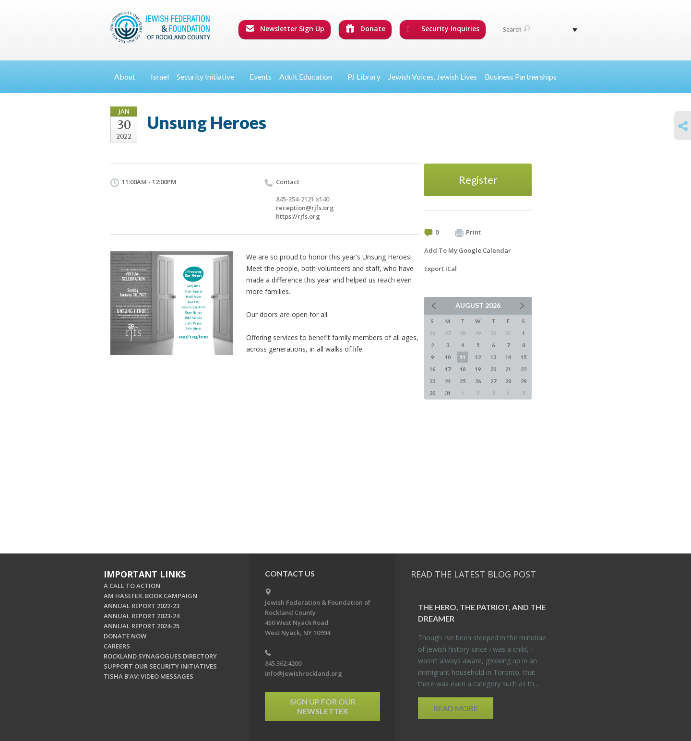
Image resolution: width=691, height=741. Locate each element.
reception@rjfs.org (305, 207)
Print (468, 232)
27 (493, 381)
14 (508, 357)
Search (516, 29)
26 (478, 381)
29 (523, 381)
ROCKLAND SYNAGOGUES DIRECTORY (160, 656)
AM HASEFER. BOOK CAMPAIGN (150, 595)
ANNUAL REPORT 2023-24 (141, 616)
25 (462, 381)
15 (523, 357)
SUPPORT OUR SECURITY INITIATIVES (160, 666)
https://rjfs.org (298, 216)
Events (261, 76)
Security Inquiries (443, 29)
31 (448, 393)
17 (448, 369)
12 (478, 357)
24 (448, 381)
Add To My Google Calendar (467, 250)
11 (462, 357)
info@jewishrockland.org (303, 673)
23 (432, 381)
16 (432, 369)
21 (508, 369)
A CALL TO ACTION (132, 585)
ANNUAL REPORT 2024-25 (141, 626)
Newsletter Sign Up (285, 28)
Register (478, 180)
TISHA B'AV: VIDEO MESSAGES (148, 676)
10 (448, 357)
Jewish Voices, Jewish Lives (432, 76)
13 (493, 357)
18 (462, 369)
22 (523, 369)
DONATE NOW (125, 636)
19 (478, 369)
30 (432, 393)
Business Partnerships (521, 76)
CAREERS (117, 646)
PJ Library (364, 76)
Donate (365, 28)
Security (209, 76)
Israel (160, 76)
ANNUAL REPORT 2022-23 (141, 605)
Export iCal (440, 268)
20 (493, 369)
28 (508, 381)
